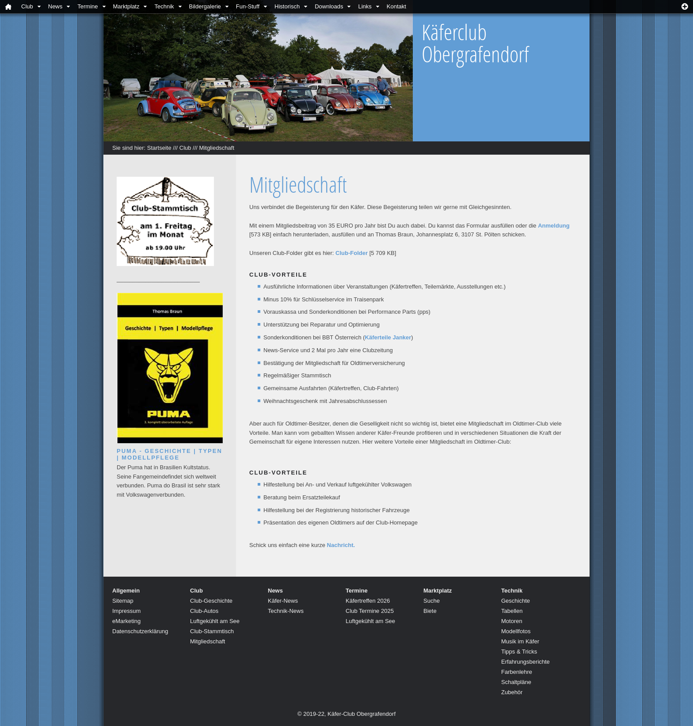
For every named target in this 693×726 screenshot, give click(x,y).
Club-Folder (351, 253)
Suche (431, 600)
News (55, 6)
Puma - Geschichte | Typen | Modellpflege (169, 454)
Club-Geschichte (211, 600)
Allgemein (126, 590)
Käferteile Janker (388, 337)
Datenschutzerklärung (140, 631)
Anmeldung (554, 225)
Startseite (159, 147)
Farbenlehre (516, 672)
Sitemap (122, 600)
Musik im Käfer (520, 641)
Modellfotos (515, 631)
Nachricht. (341, 545)
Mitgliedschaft (216, 147)
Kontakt (396, 6)
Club (27, 6)
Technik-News (286, 611)
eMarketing (126, 621)
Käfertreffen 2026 (368, 600)
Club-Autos (204, 611)
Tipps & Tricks (519, 651)
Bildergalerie (205, 6)
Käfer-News (283, 600)
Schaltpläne (516, 682)
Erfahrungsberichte (525, 661)
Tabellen (511, 611)
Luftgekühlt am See (215, 621)
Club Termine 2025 (370, 611)
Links (364, 6)
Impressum (126, 611)
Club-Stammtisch (212, 631)
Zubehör (511, 692)
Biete (430, 611)
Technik (164, 6)
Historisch (287, 6)
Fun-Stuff (247, 6)
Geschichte (515, 600)
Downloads (329, 6)
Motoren (511, 621)
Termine (87, 6)
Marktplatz (126, 6)
